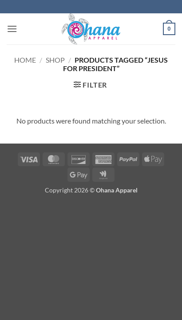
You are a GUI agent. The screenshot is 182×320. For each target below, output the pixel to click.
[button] (12, 29)
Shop (55, 60)
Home (25, 60)
